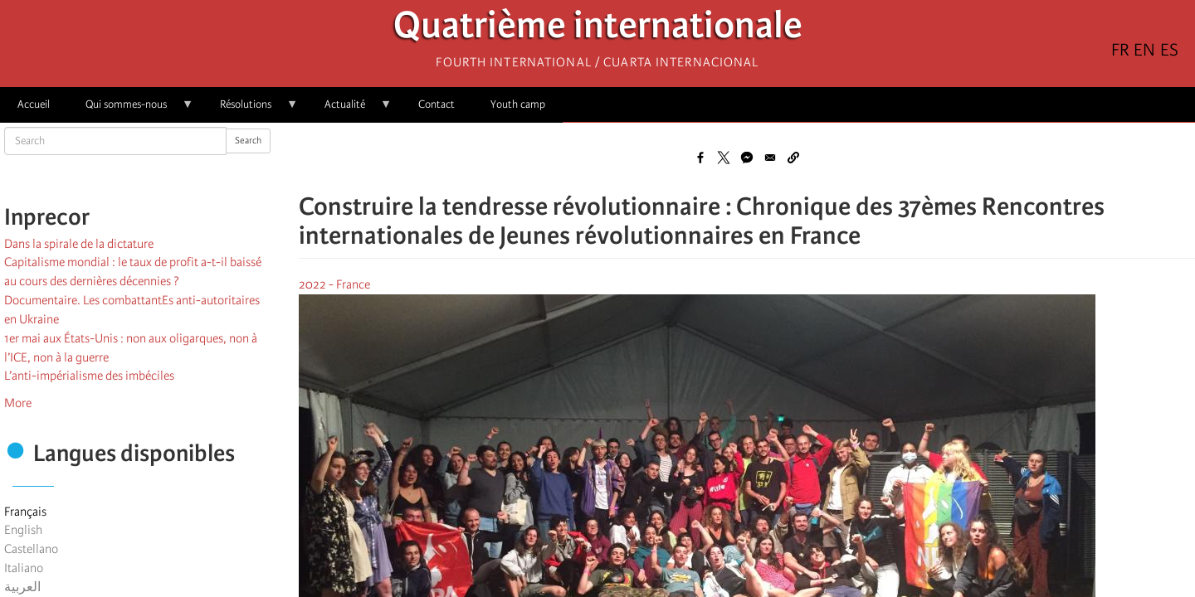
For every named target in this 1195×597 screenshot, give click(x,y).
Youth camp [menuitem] (517, 104)
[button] (793, 157)
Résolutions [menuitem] (250, 110)
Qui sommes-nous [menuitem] (130, 110)
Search (248, 140)
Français (25, 511)
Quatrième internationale (597, 29)
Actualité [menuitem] (349, 110)
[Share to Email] (770, 157)
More (18, 403)
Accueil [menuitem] (33, 104)
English (23, 529)
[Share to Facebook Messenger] (747, 157)
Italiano (23, 568)
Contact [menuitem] (436, 104)
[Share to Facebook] (700, 157)
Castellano (31, 548)
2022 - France (334, 284)
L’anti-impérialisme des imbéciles (89, 375)
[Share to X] (723, 157)
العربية (22, 587)
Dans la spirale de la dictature (79, 243)
